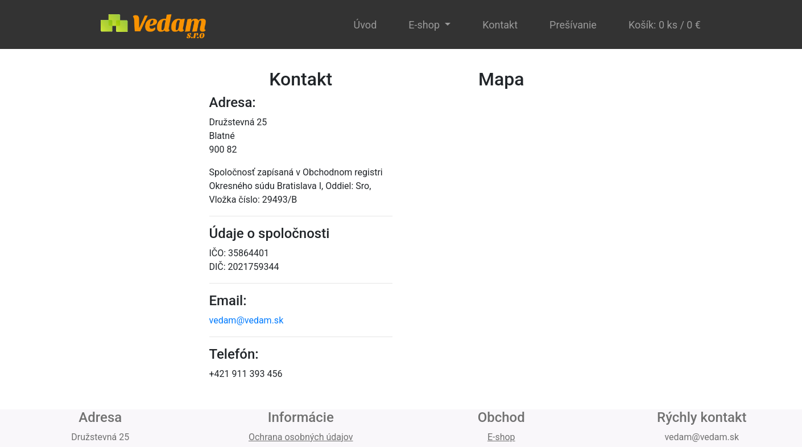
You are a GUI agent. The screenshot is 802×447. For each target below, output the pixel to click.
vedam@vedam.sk (246, 320)
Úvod (365, 25)
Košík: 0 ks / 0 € (665, 25)
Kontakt (500, 25)
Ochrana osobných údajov (301, 437)
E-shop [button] (425, 25)
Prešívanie (573, 25)
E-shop (501, 437)
